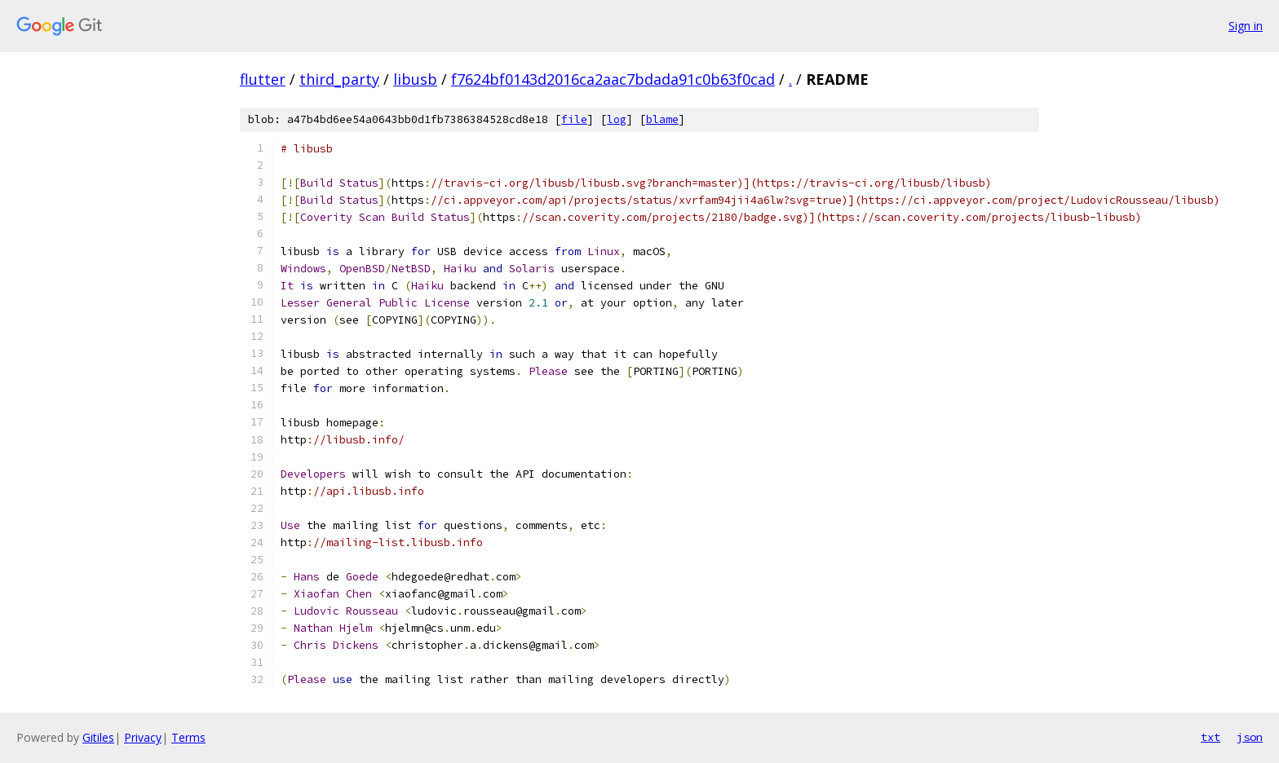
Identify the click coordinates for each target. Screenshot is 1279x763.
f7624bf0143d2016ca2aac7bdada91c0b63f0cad (613, 79)
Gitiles (98, 737)
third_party (339, 79)
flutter (262, 79)
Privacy (143, 737)
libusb (415, 79)
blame (662, 119)
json (1250, 737)
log (616, 119)
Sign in (1245, 25)
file (574, 119)
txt (1210, 737)
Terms (188, 737)
